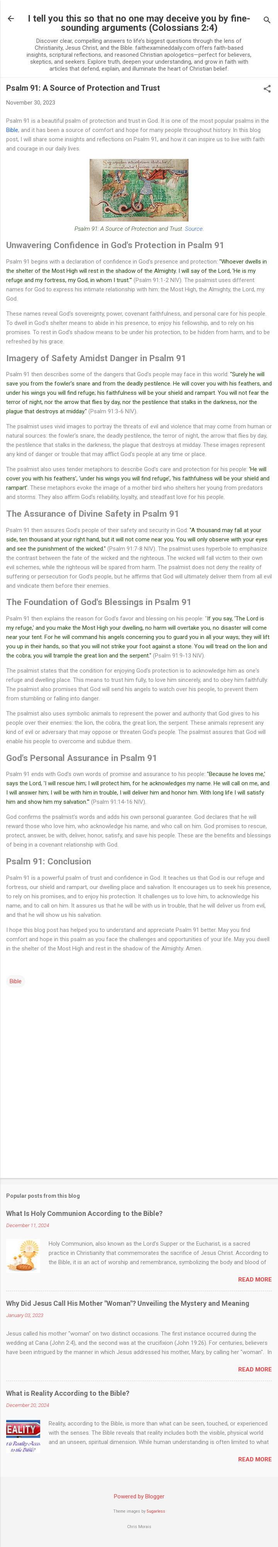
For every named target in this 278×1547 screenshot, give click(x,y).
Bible (12, 130)
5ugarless (156, 1511)
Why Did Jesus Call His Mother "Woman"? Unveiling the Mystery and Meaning (127, 1303)
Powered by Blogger (139, 1496)
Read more (255, 1279)
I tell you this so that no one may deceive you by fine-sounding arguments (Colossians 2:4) (139, 23)
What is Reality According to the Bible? (67, 1393)
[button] (267, 89)
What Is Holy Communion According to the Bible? (84, 1213)
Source (194, 228)
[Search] (267, 21)
